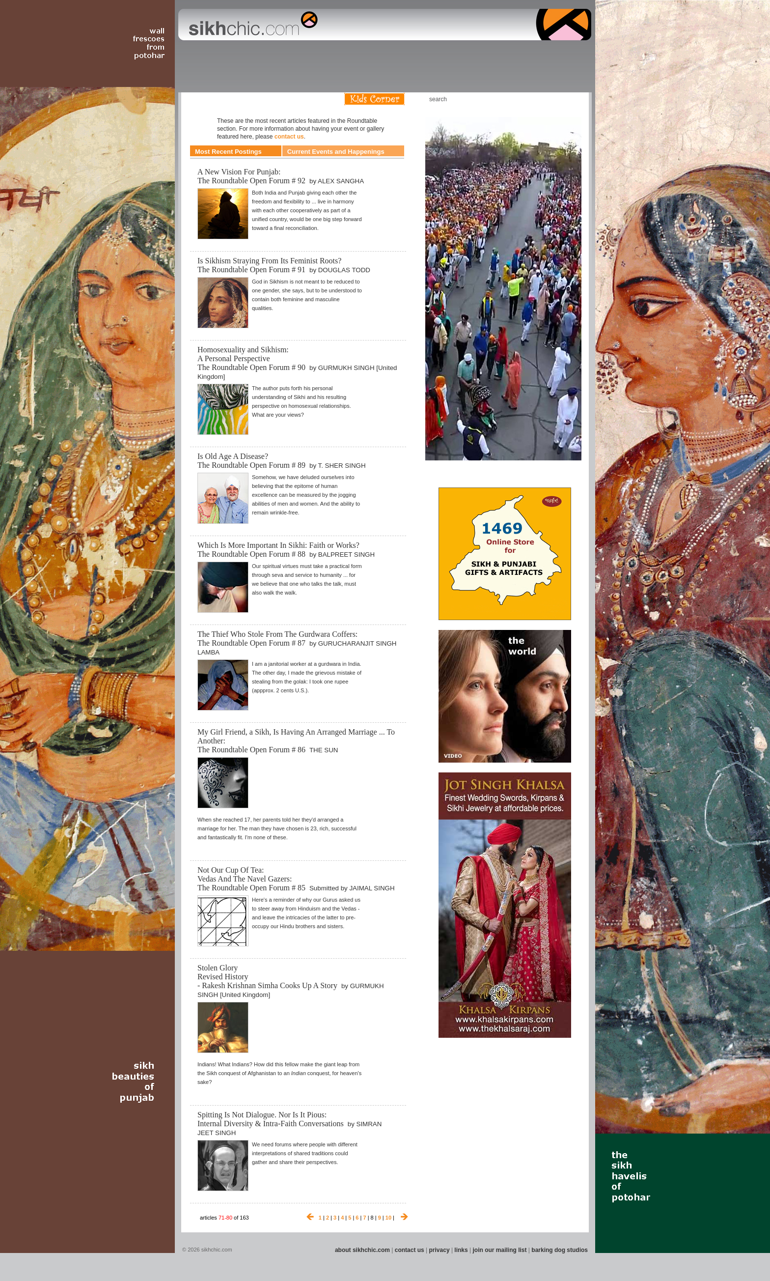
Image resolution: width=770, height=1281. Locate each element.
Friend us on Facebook (541, 99)
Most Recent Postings (228, 151)
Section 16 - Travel (572, 53)
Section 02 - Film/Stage (211, 53)
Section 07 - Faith (341, 53)
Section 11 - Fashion (432, 53)
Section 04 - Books (263, 53)
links (461, 1250)
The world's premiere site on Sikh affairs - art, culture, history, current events (251, 24)
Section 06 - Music (322, 53)
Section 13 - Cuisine (482, 53)
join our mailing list (500, 1250)
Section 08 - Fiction (361, 53)
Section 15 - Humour (549, 53)
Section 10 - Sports (407, 53)
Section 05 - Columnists (293, 53)
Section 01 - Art (186, 53)
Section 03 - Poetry (240, 53)
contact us (289, 136)
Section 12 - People (457, 53)
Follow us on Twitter (556, 99)
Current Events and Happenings (336, 151)
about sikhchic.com (362, 1250)
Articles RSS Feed (571, 99)
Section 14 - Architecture (515, 53)
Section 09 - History (384, 53)
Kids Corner (374, 99)
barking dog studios (559, 1250)
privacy (439, 1250)
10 (388, 1218)
